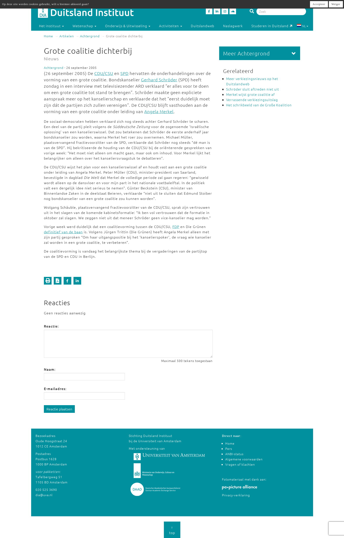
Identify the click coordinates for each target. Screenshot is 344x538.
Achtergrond (90, 36)
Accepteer (319, 4)
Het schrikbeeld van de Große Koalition (259, 105)
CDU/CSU (103, 73)
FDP (175, 226)
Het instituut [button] (51, 25)
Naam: (50, 369)
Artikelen (66, 36)
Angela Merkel (159, 111)
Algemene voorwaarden (244, 459)
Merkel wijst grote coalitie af (250, 94)
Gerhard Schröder (159, 79)
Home (48, 36)
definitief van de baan (63, 231)
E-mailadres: (55, 388)
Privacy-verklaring (236, 495)
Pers (228, 448)
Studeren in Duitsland (271, 25)
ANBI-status (234, 454)
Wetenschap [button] (84, 25)
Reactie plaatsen (59, 408)
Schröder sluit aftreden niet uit (252, 89)
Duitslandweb (202, 25)
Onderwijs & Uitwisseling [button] (127, 25)
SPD (124, 73)
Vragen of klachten (240, 464)
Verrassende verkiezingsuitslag (252, 99)
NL (302, 26)
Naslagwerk (233, 25)
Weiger (335, 4)
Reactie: (51, 326)
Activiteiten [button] (170, 25)
